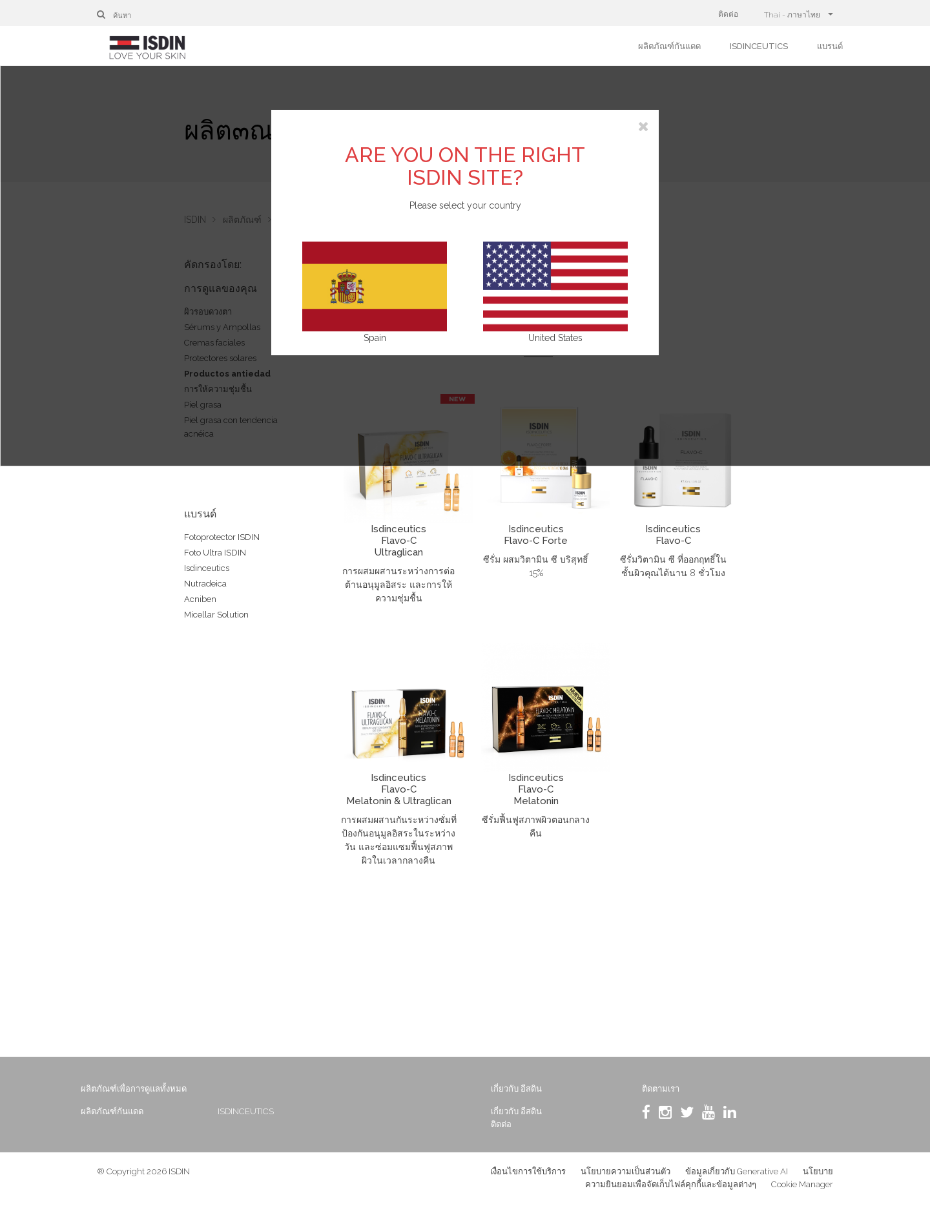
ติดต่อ (728, 14)
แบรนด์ (830, 46)
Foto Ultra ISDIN (215, 552)
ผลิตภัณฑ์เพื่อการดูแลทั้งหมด (150, 1089)
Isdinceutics (206, 568)
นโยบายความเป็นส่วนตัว (625, 1176)
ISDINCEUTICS (759, 46)
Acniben (200, 599)
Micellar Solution (216, 614)
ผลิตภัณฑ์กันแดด (669, 46)
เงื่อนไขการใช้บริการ (528, 1176)
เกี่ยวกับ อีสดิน (515, 1089)
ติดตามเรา (653, 1089)
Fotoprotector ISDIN (222, 537)
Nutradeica (205, 583)
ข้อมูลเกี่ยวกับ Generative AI (736, 1176)
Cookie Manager (802, 1189)
